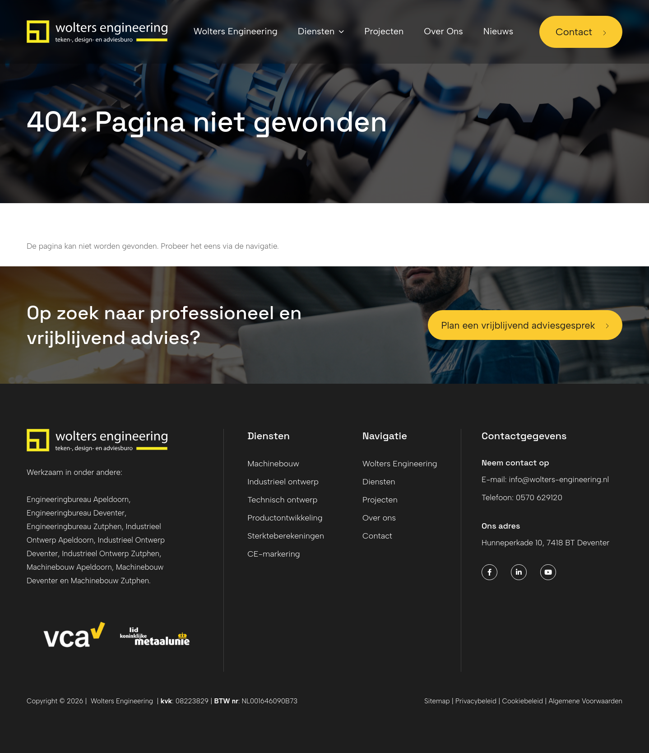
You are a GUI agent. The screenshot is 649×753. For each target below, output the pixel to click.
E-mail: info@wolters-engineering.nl (548, 479)
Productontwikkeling (284, 518)
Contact (574, 32)
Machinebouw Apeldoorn (70, 567)
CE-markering (273, 554)
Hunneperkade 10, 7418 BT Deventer (549, 543)
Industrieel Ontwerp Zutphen (113, 553)
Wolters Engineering (399, 464)
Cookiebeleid (523, 701)
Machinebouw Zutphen (112, 580)
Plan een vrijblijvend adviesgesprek (512, 325)
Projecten (380, 500)
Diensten (378, 482)
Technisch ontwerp (282, 500)
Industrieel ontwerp (283, 482)
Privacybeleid (475, 701)
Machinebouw (273, 464)
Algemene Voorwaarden (586, 701)
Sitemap (437, 701)
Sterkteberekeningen (285, 536)
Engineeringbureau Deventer (77, 512)
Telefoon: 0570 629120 (524, 497)
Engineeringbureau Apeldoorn (79, 499)
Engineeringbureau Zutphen (75, 526)
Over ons (379, 518)
